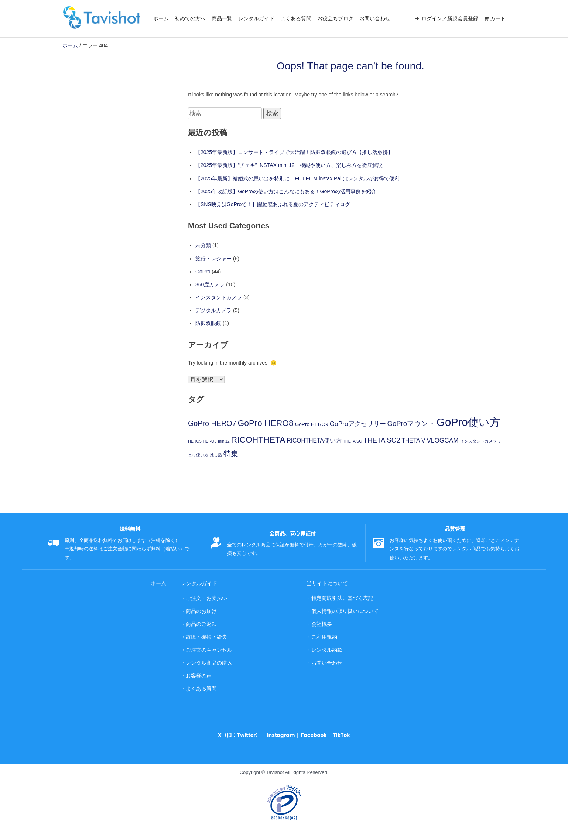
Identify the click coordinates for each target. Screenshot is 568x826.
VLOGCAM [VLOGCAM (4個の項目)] (442, 440)
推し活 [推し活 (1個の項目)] (216, 455)
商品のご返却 (199, 622)
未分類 (203, 245)
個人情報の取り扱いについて (342, 609)
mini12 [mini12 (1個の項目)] (223, 441)
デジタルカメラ (213, 310)
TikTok (338, 729)
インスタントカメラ (218, 297)
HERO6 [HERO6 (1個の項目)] (210, 441)
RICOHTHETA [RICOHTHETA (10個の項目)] (258, 439)
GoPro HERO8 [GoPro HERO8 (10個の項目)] (266, 423)
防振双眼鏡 (208, 323)
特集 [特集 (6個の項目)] (230, 454)
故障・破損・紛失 (204, 634)
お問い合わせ (374, 18)
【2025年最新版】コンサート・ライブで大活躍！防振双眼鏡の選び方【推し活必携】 (294, 152)
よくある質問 (295, 18)
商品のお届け (199, 609)
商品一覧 (222, 18)
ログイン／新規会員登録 (449, 18)
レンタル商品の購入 (207, 659)
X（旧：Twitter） (241, 729)
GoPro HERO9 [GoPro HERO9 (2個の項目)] (311, 424)
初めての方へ (190, 18)
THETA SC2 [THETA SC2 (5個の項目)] (381, 440)
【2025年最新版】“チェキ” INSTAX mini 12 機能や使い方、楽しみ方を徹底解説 (289, 165)
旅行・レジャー (213, 259)
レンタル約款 (325, 646)
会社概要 (320, 622)
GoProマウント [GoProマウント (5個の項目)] (411, 423)
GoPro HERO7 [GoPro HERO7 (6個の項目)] (212, 423)
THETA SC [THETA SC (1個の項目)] (352, 441)
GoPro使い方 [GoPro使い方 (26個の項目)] (468, 422)
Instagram (281, 729)
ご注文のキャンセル (207, 646)
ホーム (161, 18)
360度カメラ (210, 284)
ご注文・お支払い (204, 597)
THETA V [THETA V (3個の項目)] (413, 440)
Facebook (312, 729)
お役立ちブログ (335, 18)
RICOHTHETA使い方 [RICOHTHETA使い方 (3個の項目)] (314, 440)
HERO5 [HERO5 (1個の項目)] (195, 441)
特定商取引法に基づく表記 (340, 597)
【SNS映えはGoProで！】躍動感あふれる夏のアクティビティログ (272, 204)
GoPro (202, 271)
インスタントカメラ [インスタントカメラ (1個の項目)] (478, 441)
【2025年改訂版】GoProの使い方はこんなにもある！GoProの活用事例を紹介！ (288, 191)
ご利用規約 (323, 634)
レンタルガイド (256, 18)
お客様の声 (197, 671)
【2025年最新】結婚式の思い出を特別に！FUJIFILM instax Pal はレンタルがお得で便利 (297, 178)
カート (498, 18)
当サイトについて (325, 583)
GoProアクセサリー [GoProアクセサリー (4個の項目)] (358, 423)
